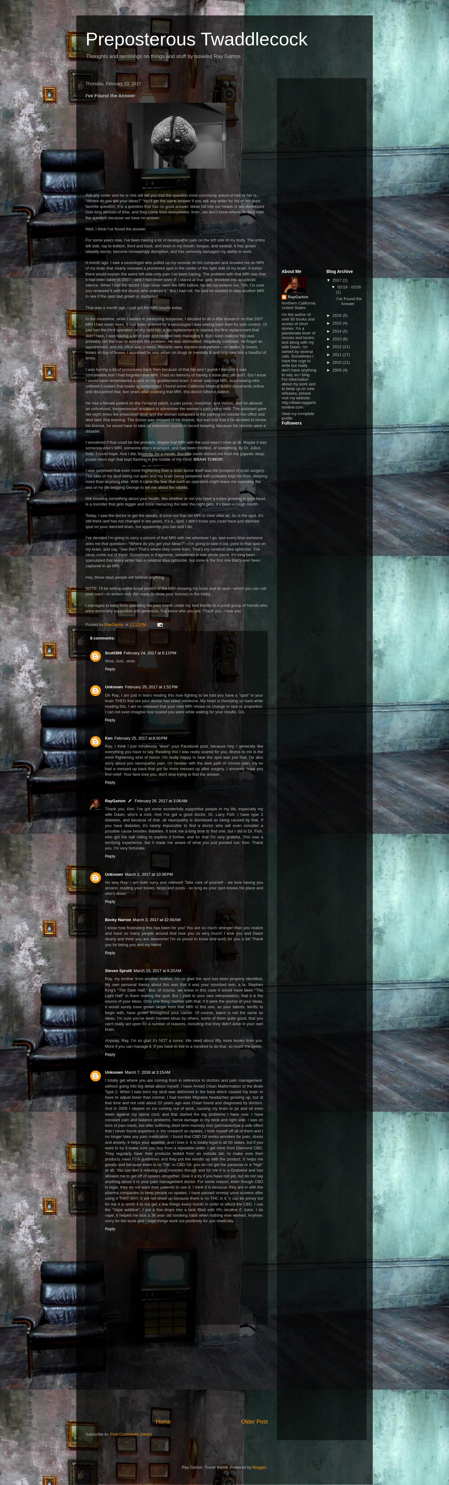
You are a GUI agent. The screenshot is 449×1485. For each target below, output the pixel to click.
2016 (338, 315)
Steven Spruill (118, 970)
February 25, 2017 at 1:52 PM (151, 687)
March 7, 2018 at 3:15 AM (147, 1072)
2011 (338, 354)
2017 (338, 280)
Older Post (254, 1422)
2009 (338, 370)
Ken (109, 738)
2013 (338, 339)
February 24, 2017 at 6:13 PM (150, 653)
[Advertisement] (176, 1371)
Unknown (114, 687)
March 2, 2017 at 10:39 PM (149, 874)
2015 (338, 323)
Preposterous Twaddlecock (197, 39)
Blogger (259, 1467)
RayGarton (115, 801)
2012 (338, 346)
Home (163, 1422)
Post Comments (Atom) (131, 1434)
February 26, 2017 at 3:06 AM (161, 801)
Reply (110, 669)
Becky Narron (118, 919)
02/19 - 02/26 (349, 287)
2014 (338, 331)
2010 (338, 362)
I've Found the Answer (349, 301)
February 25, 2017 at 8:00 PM (141, 738)
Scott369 (113, 653)
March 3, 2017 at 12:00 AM (157, 919)
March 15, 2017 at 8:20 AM (157, 970)
